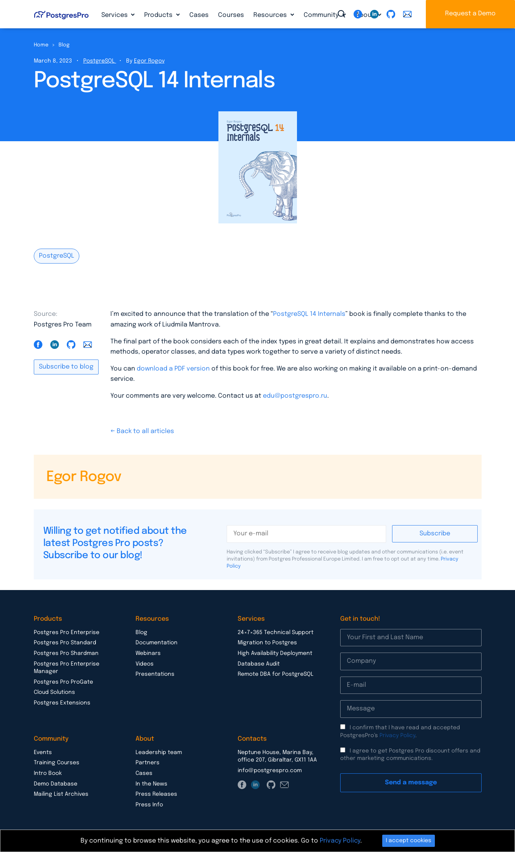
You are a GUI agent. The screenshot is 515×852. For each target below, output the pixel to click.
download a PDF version (173, 368)
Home (41, 45)
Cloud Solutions (54, 692)
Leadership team (159, 752)
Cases (199, 15)
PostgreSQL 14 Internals (309, 314)
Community (322, 15)
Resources (270, 15)
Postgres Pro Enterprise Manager (66, 668)
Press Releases (156, 794)
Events (43, 752)
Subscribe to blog (66, 366)
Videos (145, 664)
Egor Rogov (149, 61)
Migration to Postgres (267, 642)
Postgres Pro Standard (65, 642)
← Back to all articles (142, 431)
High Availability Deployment (275, 653)
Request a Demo (470, 13)
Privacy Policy (397, 735)
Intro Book (48, 773)
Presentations (155, 674)
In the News (151, 784)
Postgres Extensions (62, 703)
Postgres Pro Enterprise (66, 632)
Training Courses (56, 762)
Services (115, 15)
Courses (231, 15)
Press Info (149, 805)
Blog (64, 45)
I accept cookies (408, 840)
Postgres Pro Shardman (66, 653)
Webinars (148, 653)
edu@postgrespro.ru (295, 396)
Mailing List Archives (61, 794)
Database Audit (259, 664)
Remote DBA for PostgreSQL (275, 674)
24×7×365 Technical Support (275, 632)
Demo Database (55, 784)
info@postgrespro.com (270, 770)
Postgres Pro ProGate (63, 682)
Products (159, 15)
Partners (147, 762)
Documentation (157, 642)
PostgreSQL (99, 61)
